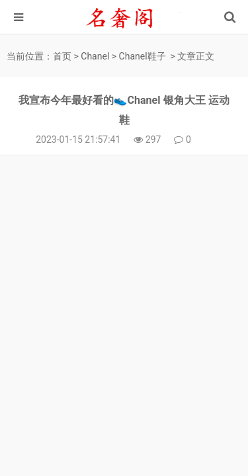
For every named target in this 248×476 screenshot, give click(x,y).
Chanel (95, 56)
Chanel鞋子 (142, 56)
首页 (62, 56)
